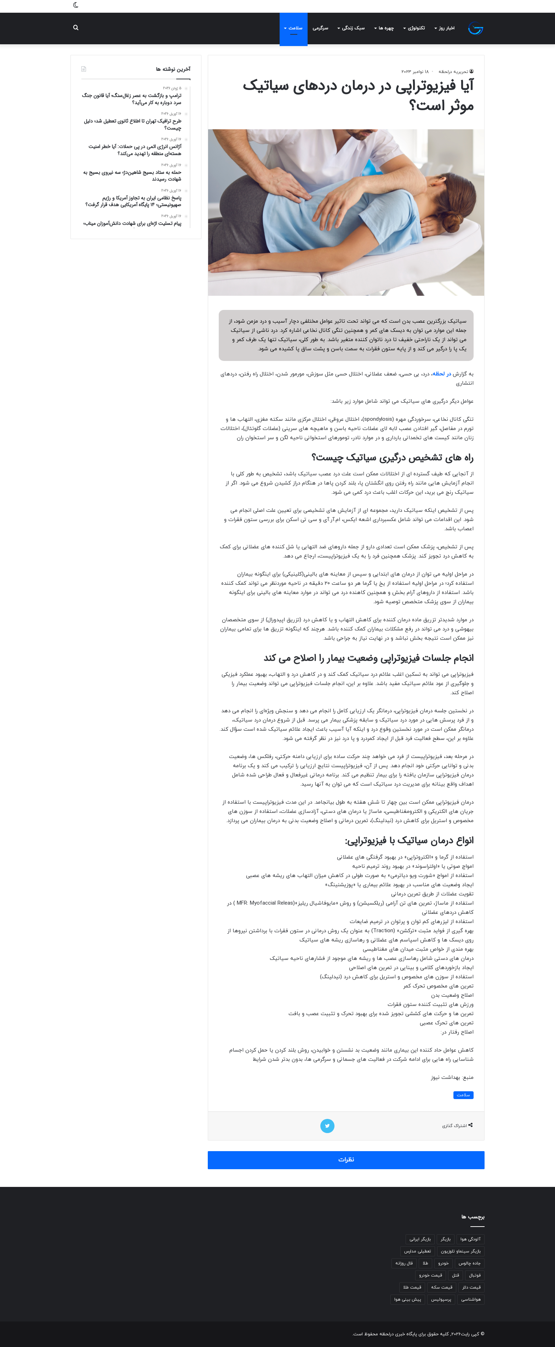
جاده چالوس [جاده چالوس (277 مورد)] (470, 1263)
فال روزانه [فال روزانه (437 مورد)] (404, 1263)
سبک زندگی (353, 28)
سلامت (295, 28)
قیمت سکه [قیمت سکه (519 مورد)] (441, 1287)
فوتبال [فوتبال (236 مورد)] (475, 1275)
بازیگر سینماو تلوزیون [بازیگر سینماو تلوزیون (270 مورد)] (461, 1251)
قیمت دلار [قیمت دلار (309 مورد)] (471, 1287)
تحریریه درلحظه (453, 72)
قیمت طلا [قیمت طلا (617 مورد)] (412, 1287)
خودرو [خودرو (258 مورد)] (443, 1263)
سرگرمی (320, 28)
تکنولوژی (416, 28)
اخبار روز (446, 28)
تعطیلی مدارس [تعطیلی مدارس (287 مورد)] (417, 1251)
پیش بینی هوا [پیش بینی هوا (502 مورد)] (407, 1299)
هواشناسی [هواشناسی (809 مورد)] (471, 1299)
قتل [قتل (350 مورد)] (455, 1275)
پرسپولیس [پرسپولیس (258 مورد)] (441, 1299)
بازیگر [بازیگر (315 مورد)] (446, 1239)
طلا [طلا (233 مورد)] (425, 1263)
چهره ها (386, 28)
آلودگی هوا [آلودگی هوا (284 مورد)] (470, 1239)
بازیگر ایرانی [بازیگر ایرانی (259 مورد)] (420, 1239)
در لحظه (442, 374)
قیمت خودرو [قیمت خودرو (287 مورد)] (430, 1275)
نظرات (346, 1160)
